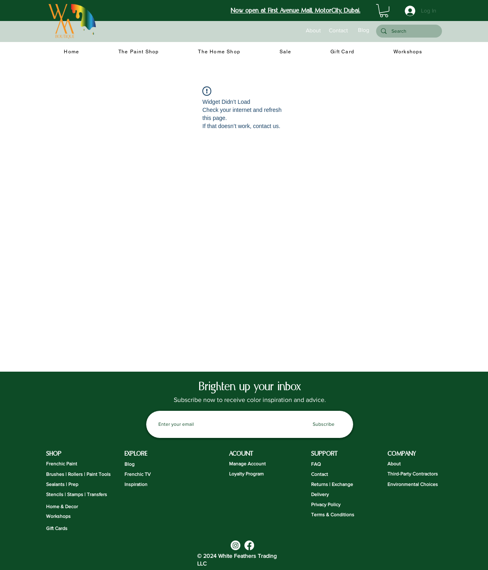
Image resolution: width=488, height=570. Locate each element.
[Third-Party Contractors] (412, 474)
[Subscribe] (324, 424)
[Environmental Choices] (412, 485)
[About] (313, 31)
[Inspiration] (144, 485)
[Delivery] (336, 495)
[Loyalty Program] (249, 474)
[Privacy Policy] (336, 505)
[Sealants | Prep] (66, 485)
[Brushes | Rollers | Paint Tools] (78, 474)
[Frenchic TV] (144, 474)
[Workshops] (66, 516)
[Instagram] (235, 545)
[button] (384, 10)
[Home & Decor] (66, 507)
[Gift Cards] (66, 529)
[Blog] (363, 30)
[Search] (408, 31)
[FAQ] (331, 464)
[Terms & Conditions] (336, 515)
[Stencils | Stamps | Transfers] (76, 495)
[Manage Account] (249, 464)
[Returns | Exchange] (336, 485)
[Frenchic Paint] (66, 464)
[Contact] (338, 31)
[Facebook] (249, 545)
